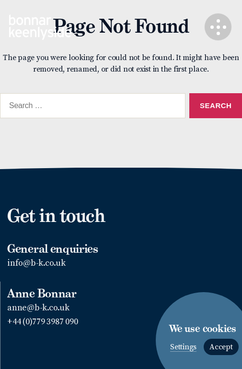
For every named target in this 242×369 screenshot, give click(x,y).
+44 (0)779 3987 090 (42, 321)
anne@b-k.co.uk (38, 307)
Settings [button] (183, 347)
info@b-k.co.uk (36, 263)
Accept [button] (221, 347)
